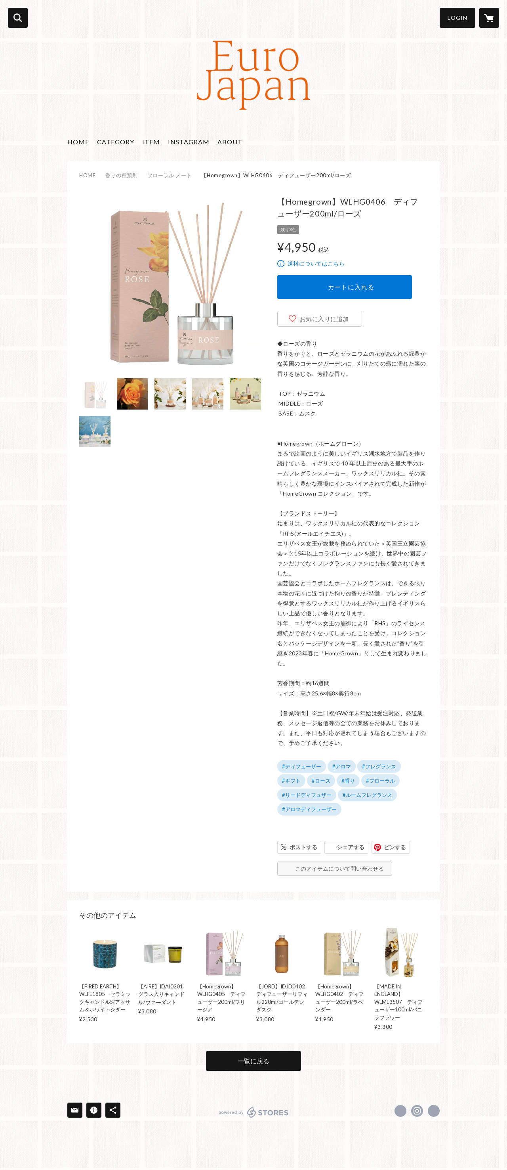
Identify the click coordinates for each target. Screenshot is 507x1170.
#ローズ (321, 780)
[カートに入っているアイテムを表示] (489, 18)
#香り (348, 780)
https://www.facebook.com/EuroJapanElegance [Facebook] (400, 1111)
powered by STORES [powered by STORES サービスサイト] (254, 1112)
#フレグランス (379, 766)
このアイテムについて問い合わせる (339, 868)
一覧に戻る (253, 1061)
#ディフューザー (301, 766)
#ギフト (291, 780)
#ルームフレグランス (367, 795)
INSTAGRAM (189, 142)
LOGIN (457, 17)
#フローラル (380, 780)
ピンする (395, 847)
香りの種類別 (121, 175)
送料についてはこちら (316, 263)
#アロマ (341, 766)
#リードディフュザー (307, 795)
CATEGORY (115, 142)
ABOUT (229, 142)
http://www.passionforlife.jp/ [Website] (434, 1111)
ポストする (303, 847)
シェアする (350, 847)
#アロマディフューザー (309, 809)
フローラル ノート (169, 175)
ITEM (151, 142)
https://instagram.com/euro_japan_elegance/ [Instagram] (417, 1111)
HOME (78, 142)
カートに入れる (351, 287)
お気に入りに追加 (324, 318)
